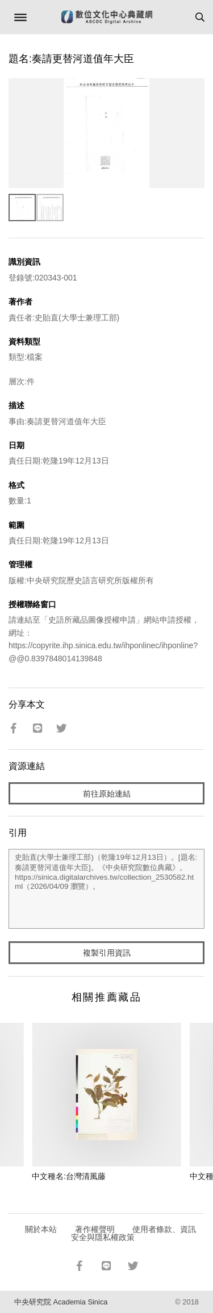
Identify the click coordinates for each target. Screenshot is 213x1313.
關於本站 (41, 1229)
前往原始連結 (107, 793)
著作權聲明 (95, 1229)
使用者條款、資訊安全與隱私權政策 (134, 1233)
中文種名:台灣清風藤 (69, 1176)
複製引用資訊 (107, 952)
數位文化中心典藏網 (106, 17)
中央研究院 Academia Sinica (60, 1302)
